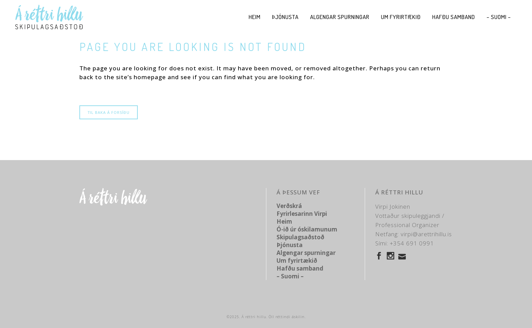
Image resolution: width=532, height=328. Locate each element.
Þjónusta (290, 245)
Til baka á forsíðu (109, 112)
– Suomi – (290, 276)
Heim (284, 221)
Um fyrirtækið (297, 260)
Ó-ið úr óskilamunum (307, 229)
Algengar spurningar (306, 253)
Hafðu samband (300, 268)
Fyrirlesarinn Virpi (302, 214)
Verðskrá (289, 206)
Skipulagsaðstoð (300, 237)
